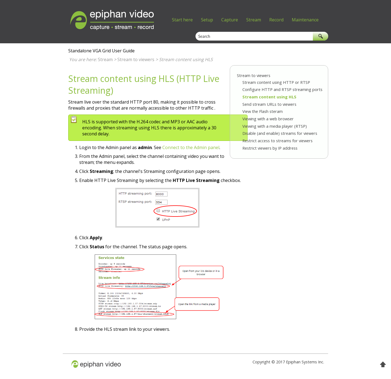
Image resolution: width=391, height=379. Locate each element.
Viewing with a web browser (268, 118)
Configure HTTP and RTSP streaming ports (282, 89)
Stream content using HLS (269, 96)
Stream (253, 20)
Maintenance (305, 20)
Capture (229, 20)
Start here (182, 20)
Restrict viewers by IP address (270, 148)
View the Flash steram (262, 111)
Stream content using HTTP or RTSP (276, 82)
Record (276, 20)
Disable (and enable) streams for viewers (279, 133)
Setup (207, 20)
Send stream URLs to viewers (269, 104)
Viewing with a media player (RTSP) (274, 126)
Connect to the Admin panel (190, 147)
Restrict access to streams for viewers (277, 140)
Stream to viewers (135, 59)
